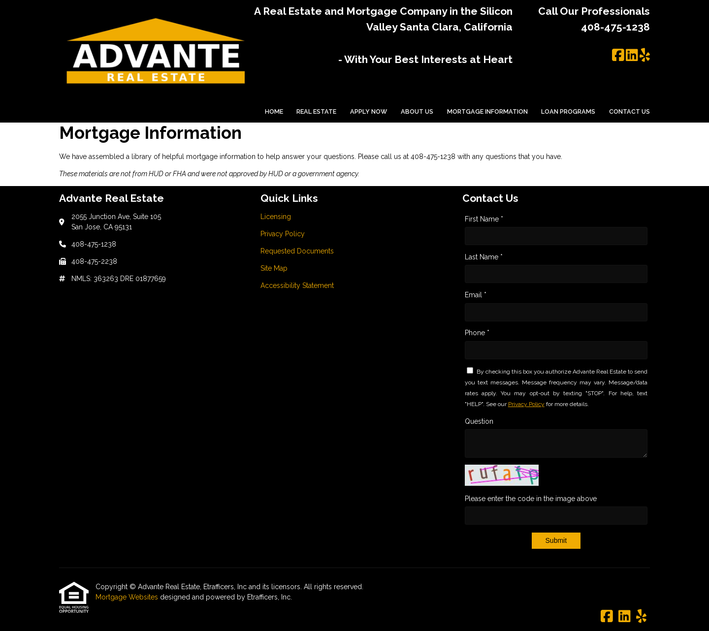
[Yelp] (645, 55)
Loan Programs (568, 111)
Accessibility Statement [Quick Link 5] (297, 285)
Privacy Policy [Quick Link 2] (282, 234)
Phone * (477, 333)
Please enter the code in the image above (531, 499)
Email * (475, 295)
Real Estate (316, 111)
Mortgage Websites (128, 597)
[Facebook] (618, 55)
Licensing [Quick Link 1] (275, 217)
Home (274, 111)
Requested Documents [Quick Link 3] (297, 251)
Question (479, 421)
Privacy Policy (526, 404)
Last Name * (484, 257)
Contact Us (629, 111)
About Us (417, 111)
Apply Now (368, 111)
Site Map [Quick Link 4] (274, 268)
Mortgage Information (487, 111)
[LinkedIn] (632, 55)
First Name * (484, 219)
